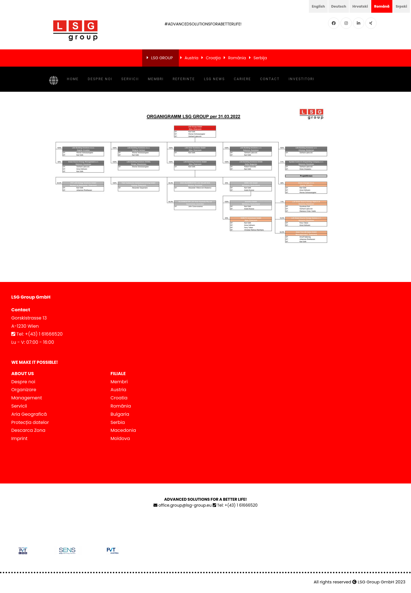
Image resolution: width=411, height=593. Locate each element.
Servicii (130, 79)
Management (26, 398)
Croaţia (213, 58)
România (237, 58)
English (309, 6)
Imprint (19, 438)
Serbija (260, 58)
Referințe (184, 79)
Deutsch (332, 6)
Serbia (118, 422)
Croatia (119, 398)
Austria (191, 58)
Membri (156, 79)
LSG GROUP (162, 58)
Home (73, 79)
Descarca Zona (28, 430)
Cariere (242, 79)
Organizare (23, 389)
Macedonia (123, 430)
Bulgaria (120, 414)
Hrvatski (355, 6)
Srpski (400, 6)
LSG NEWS (214, 79)
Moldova (120, 438)
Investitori (301, 79)
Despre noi (100, 79)
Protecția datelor (30, 422)
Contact (270, 79)
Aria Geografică (29, 414)
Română (379, 6)
